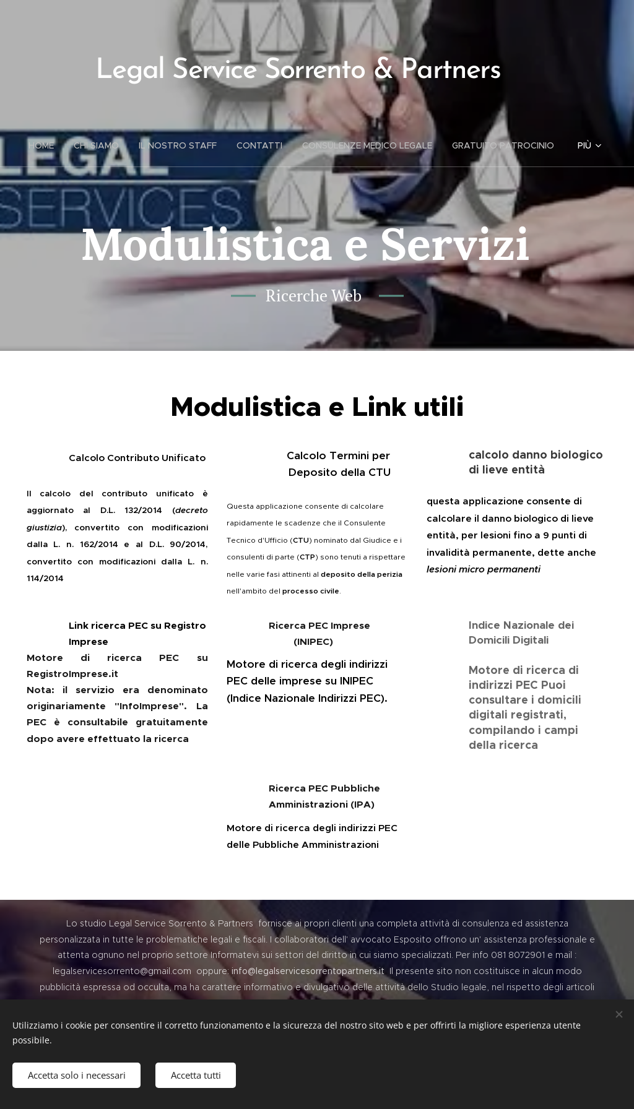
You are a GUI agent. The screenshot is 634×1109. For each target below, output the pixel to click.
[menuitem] (46, 145)
